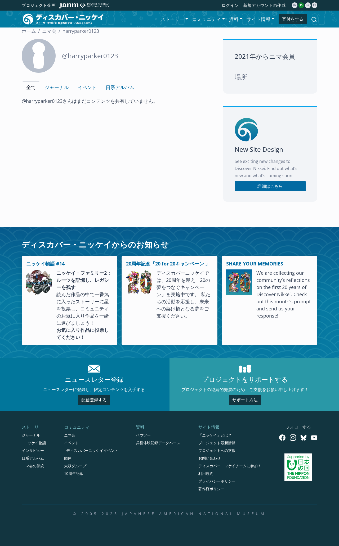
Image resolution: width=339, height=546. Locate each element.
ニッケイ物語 (35, 442)
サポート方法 (245, 400)
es (307, 5)
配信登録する (94, 400)
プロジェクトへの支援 (216, 450)
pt (314, 5)
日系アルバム (120, 87)
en (294, 5)
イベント (87, 87)
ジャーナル (57, 87)
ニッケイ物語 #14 (45, 263)
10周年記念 (73, 473)
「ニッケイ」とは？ (215, 435)
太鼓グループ (75, 465)
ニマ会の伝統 (33, 465)
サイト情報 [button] (258, 19)
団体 (68, 458)
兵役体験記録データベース (158, 442)
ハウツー (143, 435)
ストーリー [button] (172, 19)
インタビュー (33, 450)
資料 (140, 427)
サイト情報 (209, 427)
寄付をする (292, 19)
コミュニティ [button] (206, 19)
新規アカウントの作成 (264, 5)
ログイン (230, 5)
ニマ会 (49, 31)
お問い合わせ (209, 458)
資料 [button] (234, 19)
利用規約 (205, 473)
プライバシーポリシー (216, 481)
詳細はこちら (270, 186)
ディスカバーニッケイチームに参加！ (229, 465)
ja (301, 5)
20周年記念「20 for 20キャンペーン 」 (168, 263)
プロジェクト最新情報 (216, 442)
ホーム (29, 31)
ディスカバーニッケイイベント (92, 450)
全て (31, 87)
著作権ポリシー (211, 488)
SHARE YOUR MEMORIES (254, 263)
